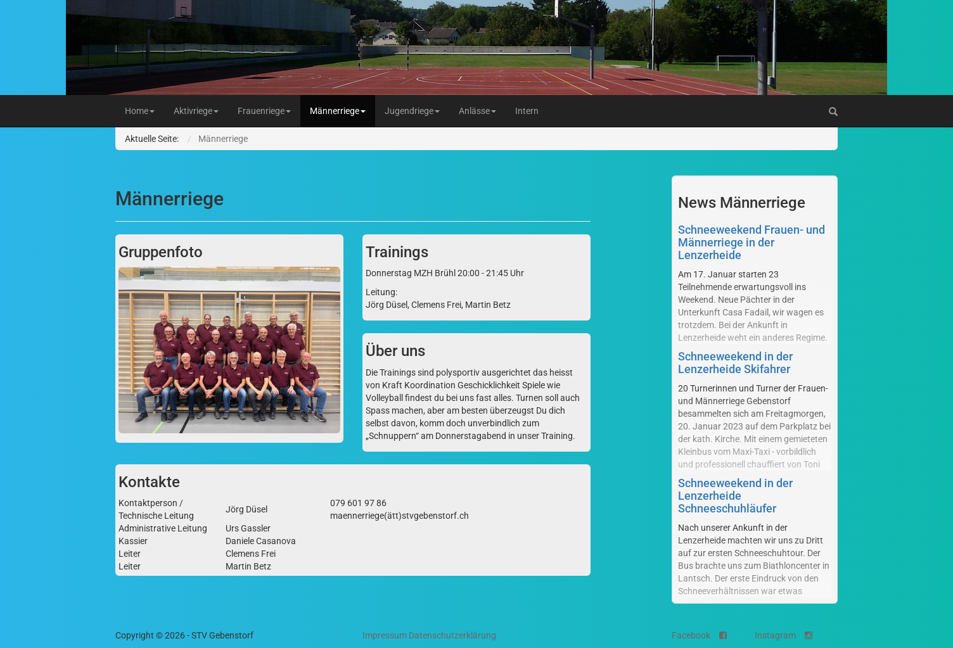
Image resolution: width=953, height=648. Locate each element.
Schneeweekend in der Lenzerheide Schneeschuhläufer (735, 495)
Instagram (783, 635)
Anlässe (477, 111)
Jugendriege (412, 111)
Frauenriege (264, 111)
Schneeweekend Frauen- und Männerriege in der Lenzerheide (751, 242)
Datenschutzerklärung (452, 635)
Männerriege (338, 111)
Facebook (699, 635)
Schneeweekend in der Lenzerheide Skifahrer (735, 363)
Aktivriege (196, 111)
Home (140, 111)
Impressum (384, 635)
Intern (527, 111)
